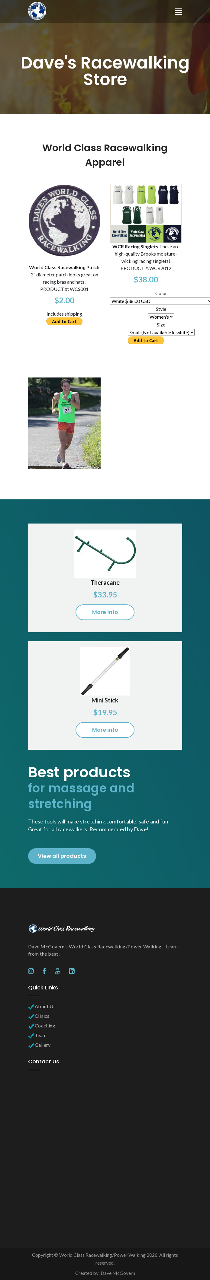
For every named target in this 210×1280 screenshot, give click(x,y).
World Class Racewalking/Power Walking (102, 1255)
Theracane (105, 582)
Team (37, 1035)
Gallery (39, 1045)
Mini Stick (105, 700)
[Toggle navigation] (178, 12)
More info (105, 612)
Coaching (42, 1025)
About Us (42, 1006)
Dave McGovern (118, 1273)
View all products (62, 856)
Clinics (39, 1016)
